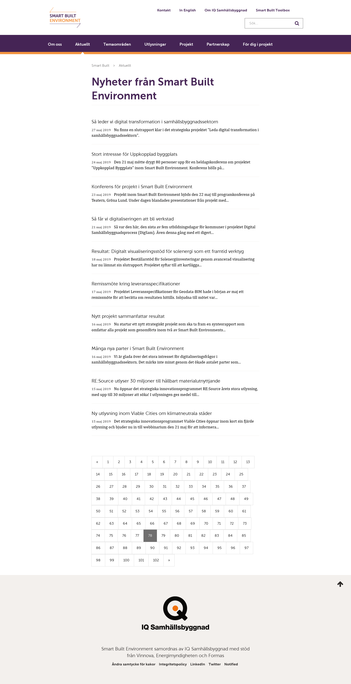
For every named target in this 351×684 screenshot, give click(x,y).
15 (111, 474)
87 (112, 548)
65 (139, 523)
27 (111, 486)
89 (139, 548)
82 (203, 535)
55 (164, 511)
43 (165, 499)
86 (98, 548)
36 (231, 486)
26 (98, 486)
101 (141, 560)
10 (210, 462)
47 (219, 499)
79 (163, 535)
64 (125, 523)
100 (126, 560)
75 (111, 535)
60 (231, 511)
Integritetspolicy (173, 664)
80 (177, 535)
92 (179, 548)
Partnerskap (218, 44)
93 (192, 548)
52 (124, 511)
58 (204, 511)
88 (125, 548)
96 (233, 548)
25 (241, 474)
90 (152, 548)
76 (124, 535)
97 (246, 548)
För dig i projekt (258, 44)
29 (138, 486)
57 (191, 511)
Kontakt (164, 10)
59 (217, 511)
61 (244, 511)
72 (232, 523)
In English (187, 10)
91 (166, 548)
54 (151, 511)
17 (136, 474)
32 (178, 486)
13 (248, 462)
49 (246, 499)
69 (192, 523)
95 (219, 548)
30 (151, 486)
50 (98, 511)
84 (230, 535)
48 (232, 499)
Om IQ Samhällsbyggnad (226, 10)
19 (162, 474)
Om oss (55, 44)
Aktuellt (82, 44)
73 (245, 523)
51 (111, 511)
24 (228, 474)
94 (206, 548)
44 (178, 499)
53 (137, 511)
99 (112, 560)
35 (217, 486)
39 (111, 499)
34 (204, 486)
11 (222, 462)
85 (244, 535)
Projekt (186, 44)
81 (190, 535)
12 (235, 462)
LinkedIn (197, 664)
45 (192, 499)
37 (244, 486)
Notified (231, 664)
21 (188, 474)
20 (175, 474)
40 (125, 499)
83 (217, 535)
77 (137, 535)
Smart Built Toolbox (273, 10)
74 (98, 535)
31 (164, 486)
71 (219, 523)
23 (215, 474)
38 (98, 499)
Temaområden (117, 44)
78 (152, 537)
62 (98, 523)
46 (205, 499)
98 (98, 560)
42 (152, 499)
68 (179, 523)
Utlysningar (155, 44)
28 (124, 486)
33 (191, 486)
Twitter (215, 664)
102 (156, 560)
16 (124, 474)
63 (111, 523)
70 (206, 523)
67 (166, 523)
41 (138, 499)
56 (177, 511)
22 (201, 474)
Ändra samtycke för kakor (133, 664)
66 (152, 523)
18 (149, 474)
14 (98, 474)
